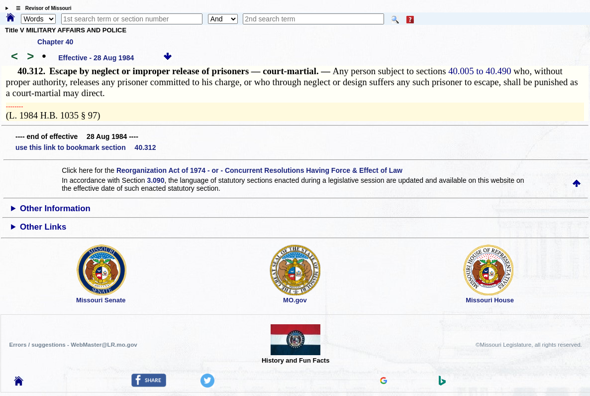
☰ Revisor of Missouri (41, 8)
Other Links (43, 227)
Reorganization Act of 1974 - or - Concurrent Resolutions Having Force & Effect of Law (259, 170)
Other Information (55, 208)
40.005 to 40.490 (479, 71)
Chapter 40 (55, 42)
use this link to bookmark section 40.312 (85, 147)
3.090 (155, 180)
